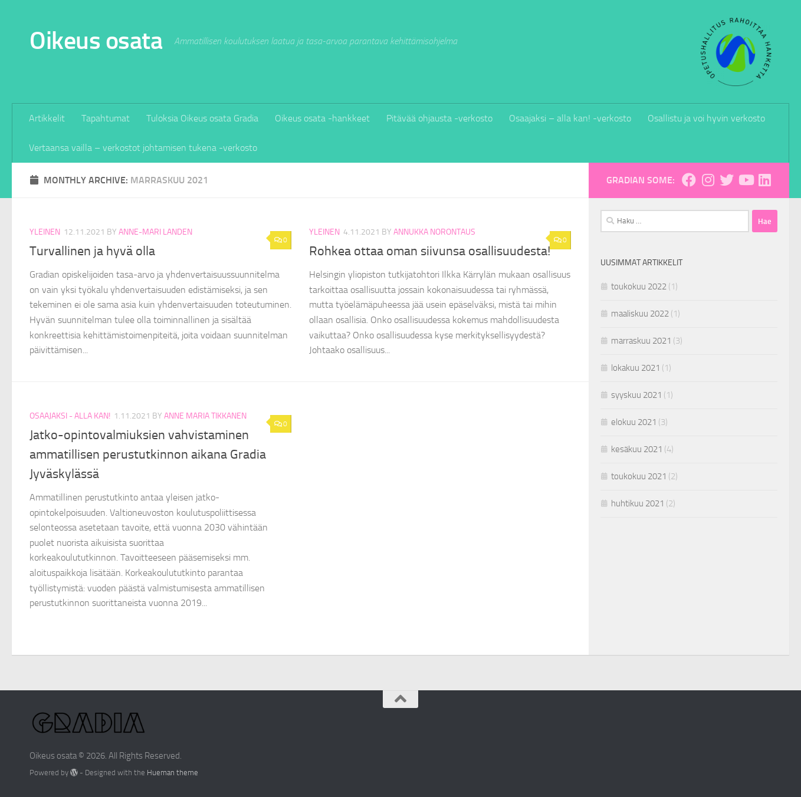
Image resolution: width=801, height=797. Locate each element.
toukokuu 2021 (639, 476)
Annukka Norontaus (434, 232)
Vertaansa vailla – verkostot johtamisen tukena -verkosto (143, 147)
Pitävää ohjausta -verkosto (439, 118)
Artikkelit (47, 118)
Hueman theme (172, 772)
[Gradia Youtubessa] (745, 180)
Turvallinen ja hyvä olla (92, 251)
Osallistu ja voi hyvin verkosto (706, 118)
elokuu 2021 (633, 422)
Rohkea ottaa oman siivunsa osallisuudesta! (429, 251)
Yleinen (44, 232)
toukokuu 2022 (639, 286)
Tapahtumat (105, 118)
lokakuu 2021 (635, 368)
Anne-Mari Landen (155, 232)
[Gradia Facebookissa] (689, 180)
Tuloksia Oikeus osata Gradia (202, 118)
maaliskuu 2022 (640, 313)
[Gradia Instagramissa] (708, 180)
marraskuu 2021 (641, 340)
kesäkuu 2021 (636, 449)
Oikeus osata (95, 40)
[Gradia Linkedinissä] (764, 180)
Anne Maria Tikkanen (205, 416)
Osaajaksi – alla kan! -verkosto (570, 118)
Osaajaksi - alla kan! (69, 416)
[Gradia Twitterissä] (727, 180)
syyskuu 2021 (636, 395)
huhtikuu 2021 (637, 503)
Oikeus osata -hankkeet (322, 118)
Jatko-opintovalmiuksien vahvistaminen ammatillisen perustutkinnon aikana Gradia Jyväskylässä (147, 454)
